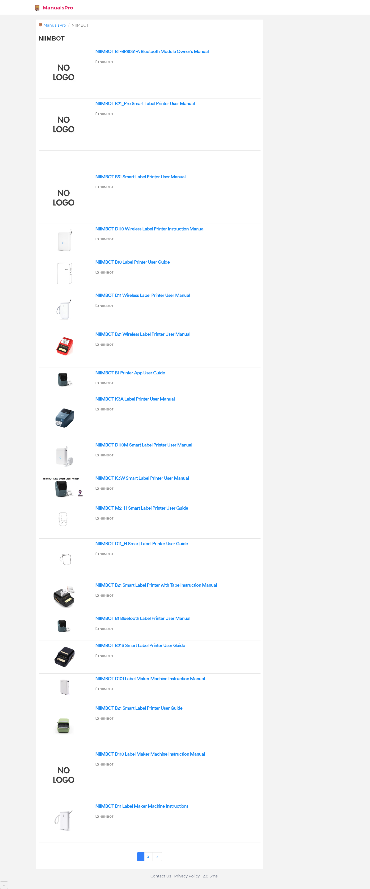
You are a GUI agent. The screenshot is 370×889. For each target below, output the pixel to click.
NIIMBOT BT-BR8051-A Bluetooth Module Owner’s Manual (152, 51)
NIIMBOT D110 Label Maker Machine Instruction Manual (150, 754)
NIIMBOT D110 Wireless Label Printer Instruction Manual (149, 229)
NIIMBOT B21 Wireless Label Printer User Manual (142, 334)
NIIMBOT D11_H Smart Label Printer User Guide (141, 543)
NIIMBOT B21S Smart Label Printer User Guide (140, 645)
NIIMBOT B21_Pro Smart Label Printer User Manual (145, 103)
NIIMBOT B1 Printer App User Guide (130, 373)
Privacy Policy (187, 876)
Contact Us (161, 876)
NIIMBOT (107, 62)
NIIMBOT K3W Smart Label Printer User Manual (142, 478)
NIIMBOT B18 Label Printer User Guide (132, 262)
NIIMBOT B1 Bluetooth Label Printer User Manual (142, 618)
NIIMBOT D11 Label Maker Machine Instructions (141, 806)
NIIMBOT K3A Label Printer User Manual (135, 399)
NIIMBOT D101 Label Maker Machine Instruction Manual (150, 678)
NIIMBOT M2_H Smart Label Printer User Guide (141, 508)
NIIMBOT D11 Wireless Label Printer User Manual (142, 295)
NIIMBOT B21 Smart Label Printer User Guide (138, 708)
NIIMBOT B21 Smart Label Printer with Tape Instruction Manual (156, 585)
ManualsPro (53, 8)
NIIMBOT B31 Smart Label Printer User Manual (140, 177)
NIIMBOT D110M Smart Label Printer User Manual (143, 445)
